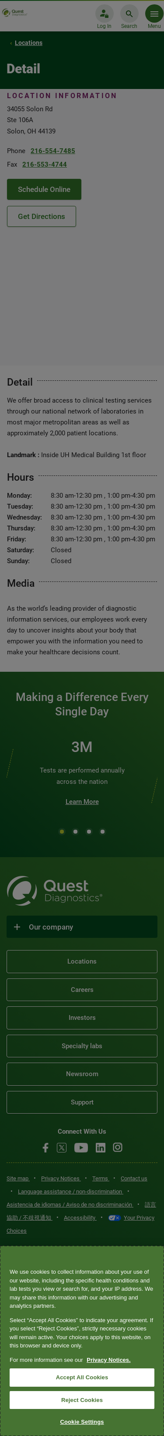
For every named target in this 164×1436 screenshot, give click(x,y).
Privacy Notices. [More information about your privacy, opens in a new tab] (108, 1360)
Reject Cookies (82, 1400)
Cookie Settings (82, 1422)
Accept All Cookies (82, 1377)
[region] (82, 1341)
